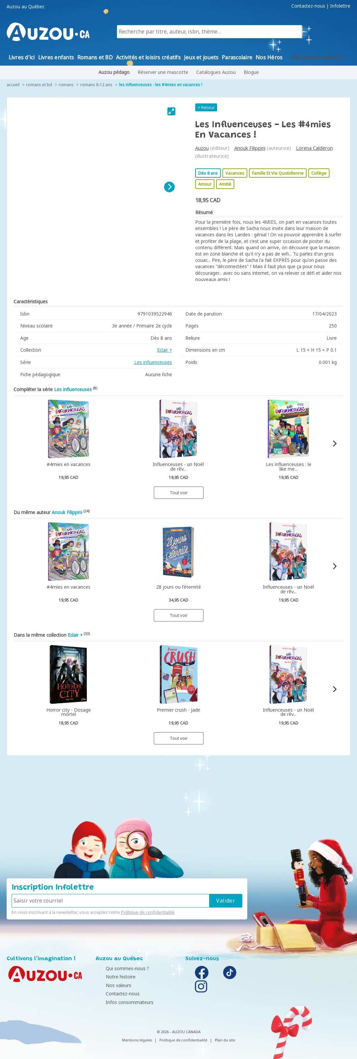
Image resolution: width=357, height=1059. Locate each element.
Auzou (202, 148)
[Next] (169, 187)
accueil (13, 85)
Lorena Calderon (314, 148)
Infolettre (340, 6)
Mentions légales (137, 1039)
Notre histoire (112, 976)
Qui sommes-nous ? (119, 968)
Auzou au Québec (25, 6)
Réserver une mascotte (163, 72)
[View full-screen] (171, 111)
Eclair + (164, 350)
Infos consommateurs (121, 1002)
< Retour (206, 107)
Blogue (251, 72)
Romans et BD (39, 85)
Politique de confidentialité (147, 912)
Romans (66, 85)
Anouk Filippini (250, 148)
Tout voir (179, 493)
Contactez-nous (308, 6)
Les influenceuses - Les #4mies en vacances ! (160, 85)
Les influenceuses (153, 362)
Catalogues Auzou (216, 72)
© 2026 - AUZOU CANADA (179, 1031)
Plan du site (225, 1039)
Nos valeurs (110, 985)
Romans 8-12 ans (96, 85)
